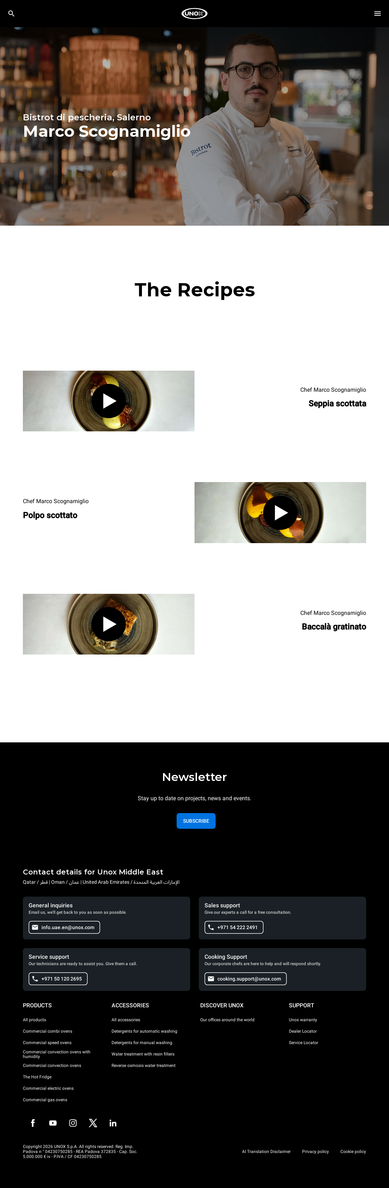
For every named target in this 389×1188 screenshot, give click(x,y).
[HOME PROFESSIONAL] (194, 13)
